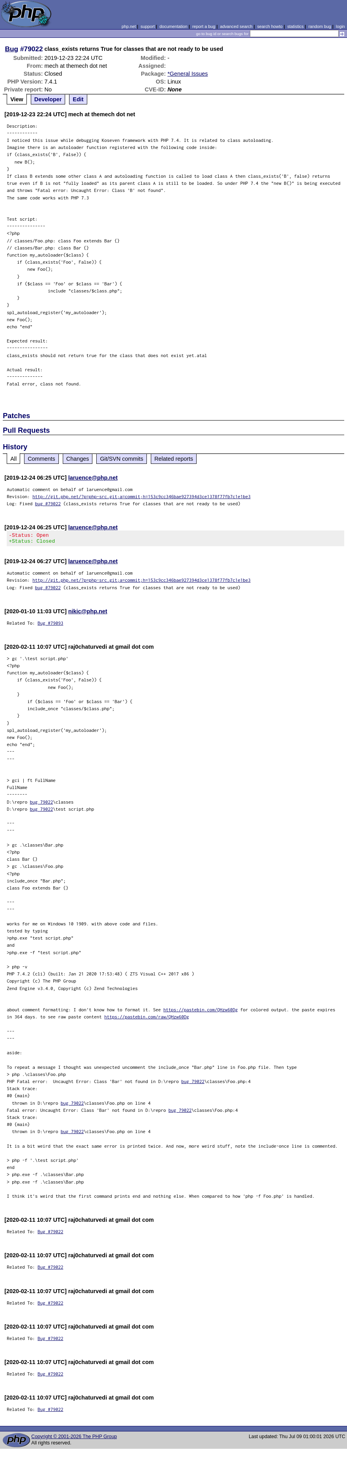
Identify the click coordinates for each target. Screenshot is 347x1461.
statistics (295, 26)
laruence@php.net (93, 478)
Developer (48, 99)
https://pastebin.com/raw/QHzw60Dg (146, 1019)
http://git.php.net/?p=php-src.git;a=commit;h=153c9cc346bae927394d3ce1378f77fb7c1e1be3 (141, 496)
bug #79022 (48, 503)
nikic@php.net (87, 613)
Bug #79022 (50, 1233)
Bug (12, 49)
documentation (173, 26)
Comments (41, 459)
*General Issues (187, 74)
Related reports (173, 459)
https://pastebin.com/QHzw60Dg (200, 1011)
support (148, 26)
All (13, 459)
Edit (78, 99)
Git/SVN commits (121, 459)
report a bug (203, 26)
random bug (319, 26)
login (340, 26)
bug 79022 (41, 804)
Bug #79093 (50, 625)
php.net (129, 26)
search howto (269, 26)
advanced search (236, 26)
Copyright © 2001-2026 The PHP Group (74, 1439)
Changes (77, 459)
